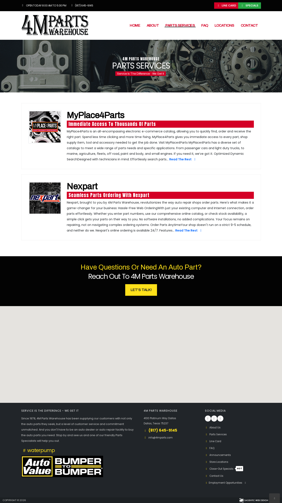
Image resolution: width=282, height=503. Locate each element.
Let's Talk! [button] (141, 290)
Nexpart (82, 186)
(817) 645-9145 (81, 5)
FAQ (204, 25)
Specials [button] (249, 5)
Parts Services (180, 25)
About (153, 25)
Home (135, 25)
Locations (224, 25)
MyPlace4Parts (95, 115)
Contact (249, 25)
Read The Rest (183, 159)
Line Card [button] (226, 5)
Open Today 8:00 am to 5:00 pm (43, 5)
